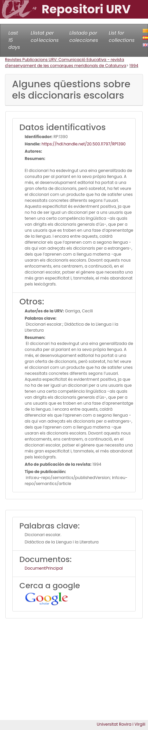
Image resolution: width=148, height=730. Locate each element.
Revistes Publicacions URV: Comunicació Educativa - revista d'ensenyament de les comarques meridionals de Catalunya (65, 62)
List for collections (121, 36)
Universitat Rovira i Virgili (121, 724)
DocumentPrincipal (44, 568)
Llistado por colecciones (83, 36)
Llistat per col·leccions (45, 36)
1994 (133, 65)
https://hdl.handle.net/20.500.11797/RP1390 (83, 144)
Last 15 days (14, 40)
